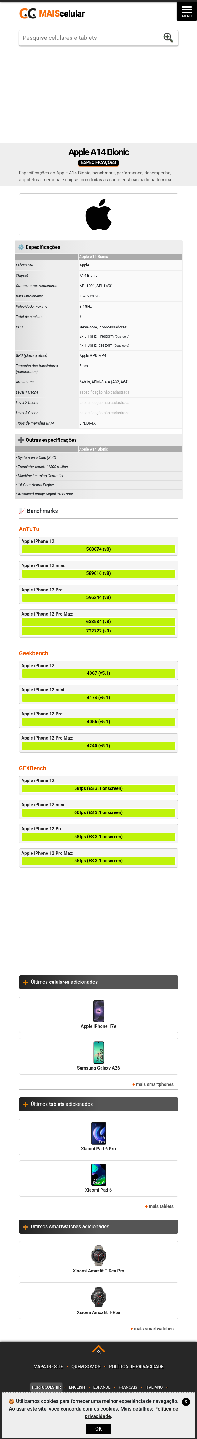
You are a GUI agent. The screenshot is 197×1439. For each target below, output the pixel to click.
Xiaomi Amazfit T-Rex (98, 1300)
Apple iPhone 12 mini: (99, 570)
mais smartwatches (154, 1329)
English (77, 1387)
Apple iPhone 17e (98, 1014)
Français (128, 1387)
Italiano (154, 1387)
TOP (99, 1352)
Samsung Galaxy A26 (98, 1055)
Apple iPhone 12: (99, 546)
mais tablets (161, 1206)
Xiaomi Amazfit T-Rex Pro (98, 1259)
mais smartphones (155, 1084)
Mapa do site (48, 1366)
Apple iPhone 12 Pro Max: (99, 623)
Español (101, 1387)
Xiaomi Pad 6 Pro (98, 1136)
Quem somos (85, 1366)
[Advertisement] (98, 94)
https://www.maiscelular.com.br (54, 14)
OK (98, 1429)
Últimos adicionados (64, 982)
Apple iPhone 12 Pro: (99, 594)
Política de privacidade (136, 1366)
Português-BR (46, 1387)
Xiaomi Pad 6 (98, 1178)
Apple (84, 265)
